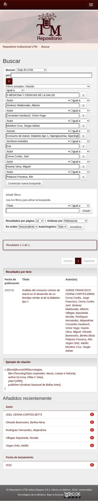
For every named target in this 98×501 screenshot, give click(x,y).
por (8, 75)
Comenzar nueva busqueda (24, 183)
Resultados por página (20, 220)
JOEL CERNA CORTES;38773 (24, 414)
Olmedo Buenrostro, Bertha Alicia (25, 422)
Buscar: (11, 69)
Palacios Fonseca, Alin (78, 339)
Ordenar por (55, 220)
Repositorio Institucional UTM (20, 46)
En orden (11, 226)
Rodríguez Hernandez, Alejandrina (26, 430)
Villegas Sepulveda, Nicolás (22, 437)
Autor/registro (47, 226)
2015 (9, 465)
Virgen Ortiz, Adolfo (76, 343)
